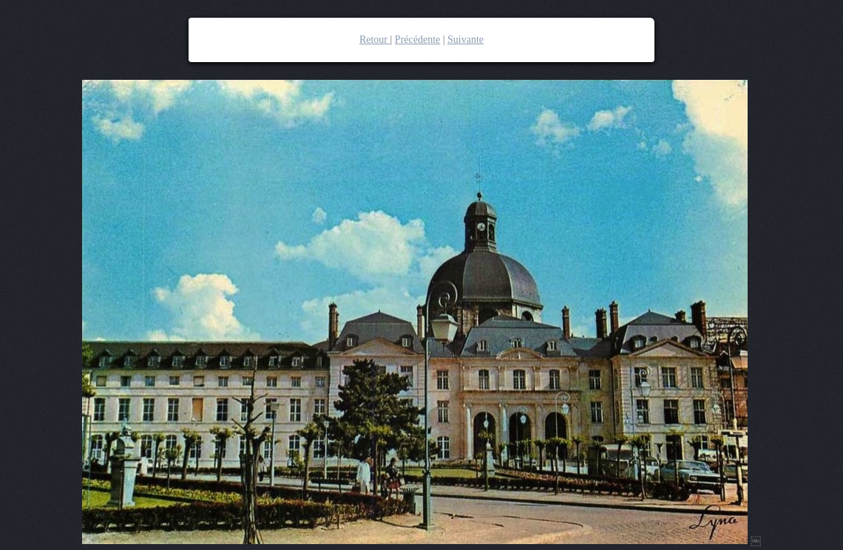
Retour (374, 39)
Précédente (417, 39)
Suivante (465, 39)
